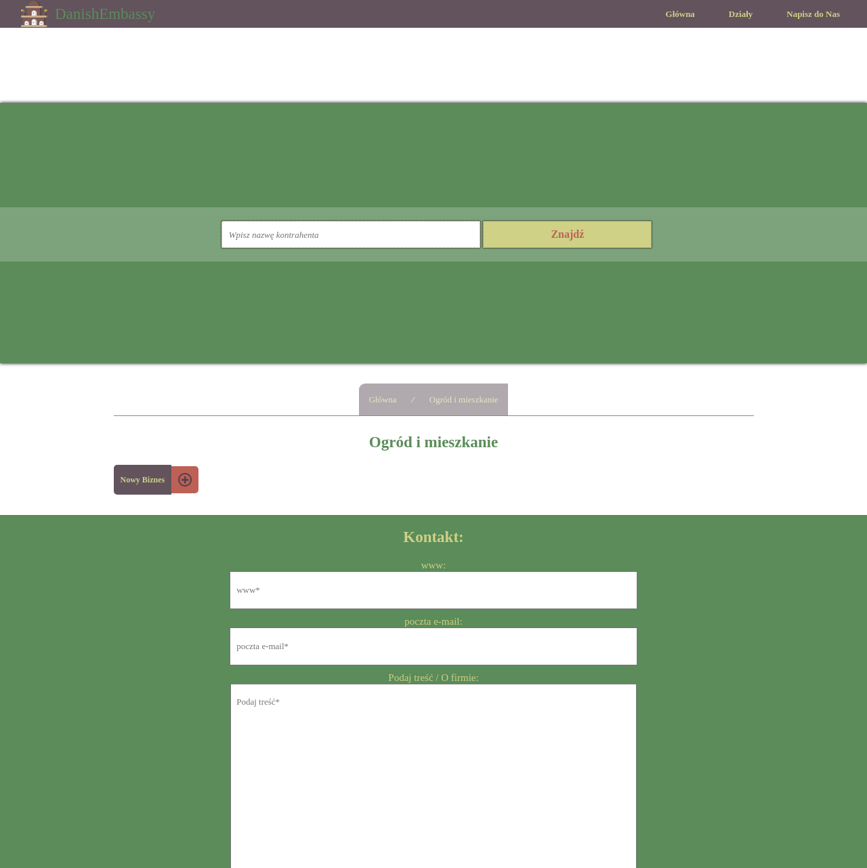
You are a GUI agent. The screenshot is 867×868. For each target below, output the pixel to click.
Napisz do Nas (813, 14)
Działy (741, 14)
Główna (680, 14)
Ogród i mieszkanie (464, 399)
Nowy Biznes (143, 479)
